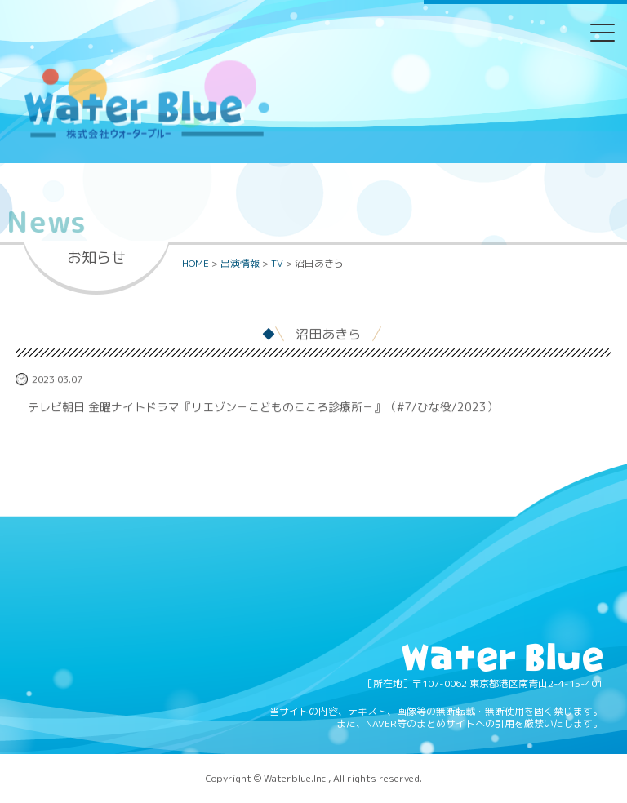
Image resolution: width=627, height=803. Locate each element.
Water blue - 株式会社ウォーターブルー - (146, 137)
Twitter (250, 43)
